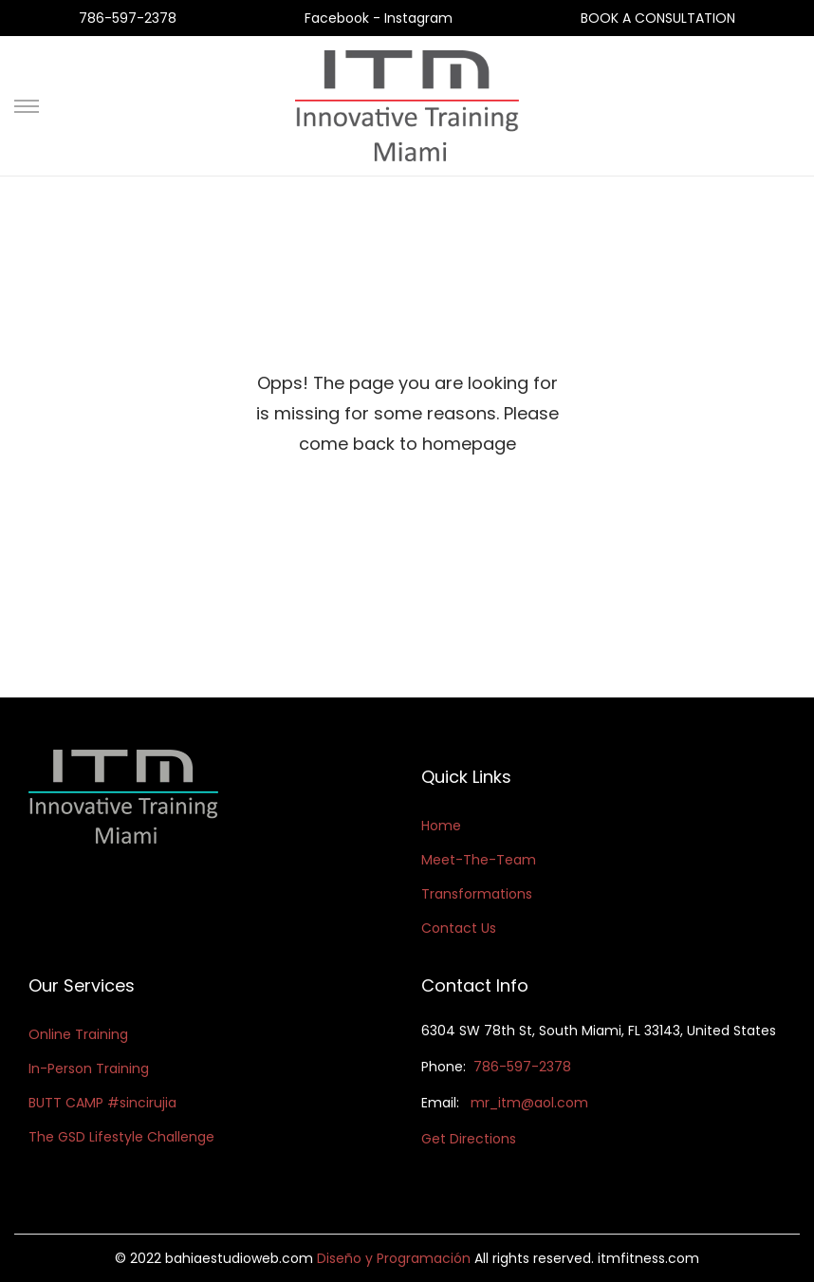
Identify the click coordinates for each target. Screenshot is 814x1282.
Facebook (339, 18)
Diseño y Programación (394, 1258)
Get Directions (468, 1138)
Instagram (418, 18)
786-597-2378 (127, 18)
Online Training (78, 1034)
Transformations (476, 893)
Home (441, 825)
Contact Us (458, 928)
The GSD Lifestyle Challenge (121, 1136)
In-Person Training (88, 1068)
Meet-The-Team (478, 859)
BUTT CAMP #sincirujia (102, 1102)
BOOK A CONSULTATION (658, 18)
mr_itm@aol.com (529, 1102)
